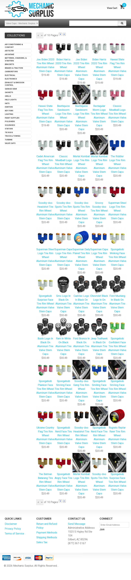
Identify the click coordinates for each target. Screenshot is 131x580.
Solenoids (10, 125)
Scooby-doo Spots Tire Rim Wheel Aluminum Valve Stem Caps (81, 203)
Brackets (9, 64)
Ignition (9, 107)
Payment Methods (46, 532)
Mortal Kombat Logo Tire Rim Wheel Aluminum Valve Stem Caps (81, 156)
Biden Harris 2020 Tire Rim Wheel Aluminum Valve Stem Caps (99, 59)
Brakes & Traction (14, 68)
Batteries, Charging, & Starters (16, 59)
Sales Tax (41, 542)
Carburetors (11, 72)
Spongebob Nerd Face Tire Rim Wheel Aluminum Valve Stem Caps (99, 428)
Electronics (11, 79)
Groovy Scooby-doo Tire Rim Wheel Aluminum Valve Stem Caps (99, 203)
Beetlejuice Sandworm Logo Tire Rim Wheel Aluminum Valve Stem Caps (63, 106)
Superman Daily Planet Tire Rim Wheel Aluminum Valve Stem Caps (81, 249)
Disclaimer (11, 523)
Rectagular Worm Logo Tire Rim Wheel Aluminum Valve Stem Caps (99, 106)
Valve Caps (10, 143)
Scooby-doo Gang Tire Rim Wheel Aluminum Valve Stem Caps (81, 381)
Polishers (10, 121)
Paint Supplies (12, 118)
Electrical (10, 75)
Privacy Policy (13, 528)
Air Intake (9, 54)
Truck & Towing (12, 136)
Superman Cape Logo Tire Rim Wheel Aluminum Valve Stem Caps (99, 249)
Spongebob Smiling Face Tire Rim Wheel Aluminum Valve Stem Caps (99, 381)
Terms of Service (14, 533)
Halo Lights (11, 100)
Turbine (8, 140)
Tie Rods (9, 132)
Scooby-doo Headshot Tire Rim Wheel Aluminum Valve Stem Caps (81, 428)
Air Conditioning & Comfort (14, 45)
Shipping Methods (46, 537)
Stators (9, 129)
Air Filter (9, 51)
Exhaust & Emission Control (14, 84)
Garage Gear (11, 89)
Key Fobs (9, 111)
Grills (8, 96)
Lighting (9, 114)
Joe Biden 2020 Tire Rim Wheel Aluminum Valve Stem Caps (81, 59)
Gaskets (9, 92)
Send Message (76, 523)
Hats (7, 103)
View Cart (112, 8)
